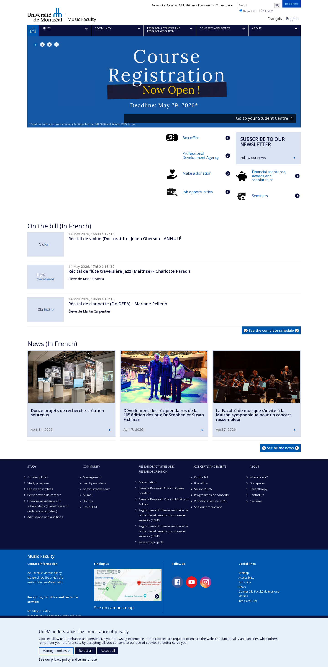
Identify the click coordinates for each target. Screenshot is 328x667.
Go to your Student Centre (262, 118)
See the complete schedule (271, 330)
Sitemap (243, 573)
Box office (201, 483)
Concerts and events (210, 466)
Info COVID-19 (247, 601)
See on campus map (114, 607)
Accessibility (246, 578)
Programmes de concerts (211, 495)
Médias (243, 596)
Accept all (108, 650)
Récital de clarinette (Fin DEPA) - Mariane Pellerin (117, 303)
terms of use (87, 659)
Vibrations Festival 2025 (210, 501)
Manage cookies (56, 651)
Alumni (87, 495)
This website (247, 11)
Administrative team (96, 489)
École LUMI (90, 507)
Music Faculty (81, 19)
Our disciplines (37, 477)
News (242, 587)
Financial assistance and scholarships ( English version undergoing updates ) (47, 506)
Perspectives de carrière (44, 495)
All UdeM (266, 11)
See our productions (208, 507)
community (91, 466)
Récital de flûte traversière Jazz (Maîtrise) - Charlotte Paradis (129, 271)
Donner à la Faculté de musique (258, 591)
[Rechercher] (277, 5)
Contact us (257, 495)
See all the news (280, 448)
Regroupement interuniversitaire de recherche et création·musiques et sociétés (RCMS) (163, 515)
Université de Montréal (44, 15)
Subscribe (244, 582)
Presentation (147, 482)
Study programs (38, 483)
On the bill (201, 477)
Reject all (85, 650)
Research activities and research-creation (156, 469)
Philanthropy (258, 489)
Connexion (224, 5)
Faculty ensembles (40, 489)
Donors (88, 501)
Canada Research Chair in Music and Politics (163, 501)
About (254, 466)
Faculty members (94, 483)
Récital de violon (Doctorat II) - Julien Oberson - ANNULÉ (124, 238)
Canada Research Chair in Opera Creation (161, 490)
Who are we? (259, 477)
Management (92, 477)
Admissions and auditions (45, 517)
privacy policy (61, 659)
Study (31, 466)
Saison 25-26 (203, 489)
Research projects (151, 542)
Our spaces (258, 483)
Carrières (256, 501)
